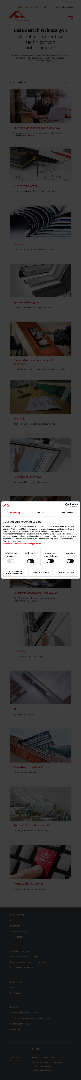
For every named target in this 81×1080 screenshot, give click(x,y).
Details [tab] (40, 513)
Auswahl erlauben (40, 572)
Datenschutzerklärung (23, 544)
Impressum (8, 544)
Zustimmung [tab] (14, 513)
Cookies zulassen (66, 572)
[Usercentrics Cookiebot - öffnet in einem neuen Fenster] (67, 505)
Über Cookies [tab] (67, 513)
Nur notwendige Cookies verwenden (15, 572)
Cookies (37, 544)
